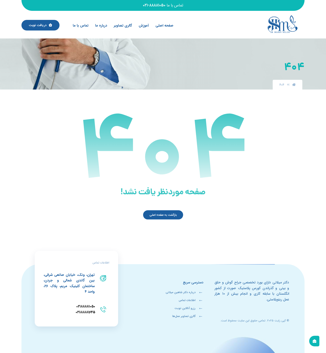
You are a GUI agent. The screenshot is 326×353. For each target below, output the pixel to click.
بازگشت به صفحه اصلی (162, 215)
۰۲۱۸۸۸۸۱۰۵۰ (85, 306)
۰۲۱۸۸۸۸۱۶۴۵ (85, 312)
